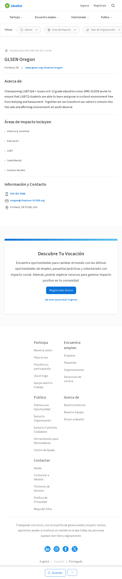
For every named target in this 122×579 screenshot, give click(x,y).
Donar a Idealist (74, 419)
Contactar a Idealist (41, 477)
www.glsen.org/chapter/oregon (44, 67)
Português (76, 561)
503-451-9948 (17, 194)
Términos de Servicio (42, 488)
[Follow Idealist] (48, 549)
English (44, 561)
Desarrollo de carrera (72, 379)
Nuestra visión (43, 350)
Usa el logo (41, 376)
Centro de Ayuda (44, 450)
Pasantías (70, 363)
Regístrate (100, 6)
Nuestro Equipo (74, 412)
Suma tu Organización (42, 418)
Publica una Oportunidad (42, 407)
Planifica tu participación (42, 367)
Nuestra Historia (74, 405)
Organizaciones (74, 370)
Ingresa (84, 6)
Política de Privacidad (41, 500)
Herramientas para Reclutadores (46, 441)
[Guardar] (55, 573)
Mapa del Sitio (43, 509)
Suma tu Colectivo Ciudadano (45, 430)
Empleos (69, 356)
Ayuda (37, 468)
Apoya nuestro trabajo (43, 385)
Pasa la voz (41, 357)
